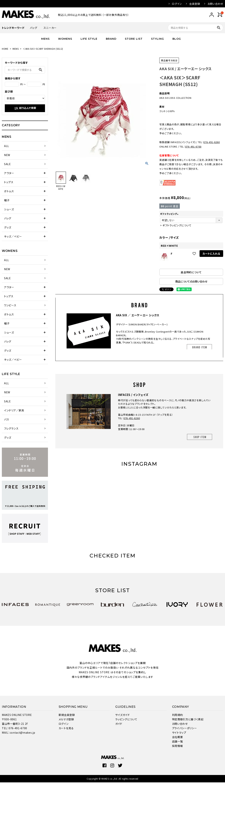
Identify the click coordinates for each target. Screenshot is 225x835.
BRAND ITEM (199, 347)
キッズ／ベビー (13, 236)
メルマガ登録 (66, 719)
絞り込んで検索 (25, 108)
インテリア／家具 (14, 410)
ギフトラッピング (169, 213)
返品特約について (191, 272)
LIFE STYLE (89, 38)
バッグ (33, 28)
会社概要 (177, 737)
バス (6, 419)
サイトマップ (179, 732)
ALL (6, 146)
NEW (7, 155)
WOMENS (65, 38)
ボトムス (9, 191)
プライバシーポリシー (184, 728)
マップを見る (165, 414)
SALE (7, 164)
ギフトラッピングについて (176, 225)
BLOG (176, 38)
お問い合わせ (215, 3)
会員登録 (194, 3)
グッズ (7, 227)
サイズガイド (122, 715)
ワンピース (10, 305)
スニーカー (50, 28)
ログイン (177, 3)
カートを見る (66, 728)
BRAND (111, 38)
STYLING (157, 38)
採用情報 (177, 746)
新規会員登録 (67, 715)
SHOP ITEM (199, 437)
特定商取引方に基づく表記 (188, 719)
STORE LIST (134, 38)
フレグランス (11, 428)
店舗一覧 (177, 741)
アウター (9, 173)
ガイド (118, 724)
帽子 (6, 200)
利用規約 (177, 715)
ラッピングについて (126, 719)
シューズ (9, 209)
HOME (5, 48)
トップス (8, 182)
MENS (45, 38)
